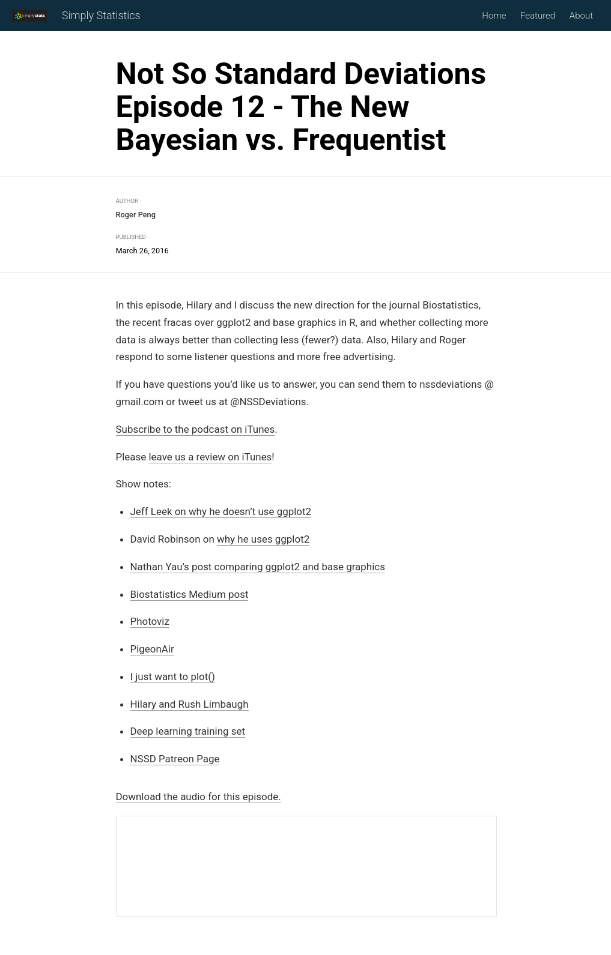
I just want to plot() (172, 676)
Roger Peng (136, 214)
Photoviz (149, 622)
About (581, 15)
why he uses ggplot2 (263, 539)
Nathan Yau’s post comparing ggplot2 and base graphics (257, 567)
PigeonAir (152, 649)
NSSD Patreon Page (175, 759)
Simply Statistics (101, 16)
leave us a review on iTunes (210, 457)
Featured (537, 15)
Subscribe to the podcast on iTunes (195, 429)
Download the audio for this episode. (198, 797)
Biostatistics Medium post (189, 594)
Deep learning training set (187, 732)
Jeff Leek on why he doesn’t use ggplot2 (221, 512)
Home (494, 15)
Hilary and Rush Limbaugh (189, 704)
